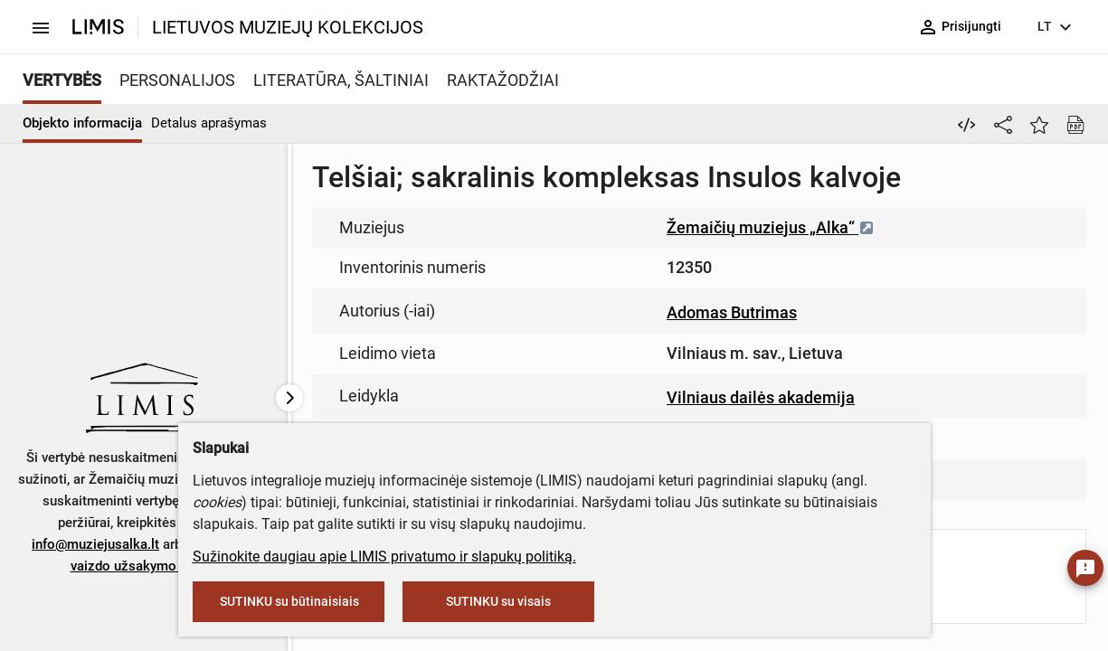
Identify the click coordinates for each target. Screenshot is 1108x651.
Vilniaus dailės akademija (761, 397)
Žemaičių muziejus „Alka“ (771, 227)
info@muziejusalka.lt (95, 544)
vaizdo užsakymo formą (143, 566)
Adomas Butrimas (732, 312)
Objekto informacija (82, 123)
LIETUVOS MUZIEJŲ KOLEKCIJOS (287, 27)
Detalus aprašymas (209, 123)
